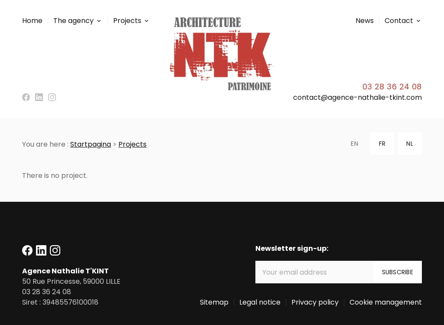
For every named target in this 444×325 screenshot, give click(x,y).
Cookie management (385, 302)
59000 (71, 281)
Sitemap (214, 302)
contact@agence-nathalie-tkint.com (357, 97)
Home (32, 21)
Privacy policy (315, 302)
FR (382, 143)
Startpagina (90, 144)
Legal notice (260, 302)
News (365, 21)
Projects (127, 21)
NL (409, 143)
